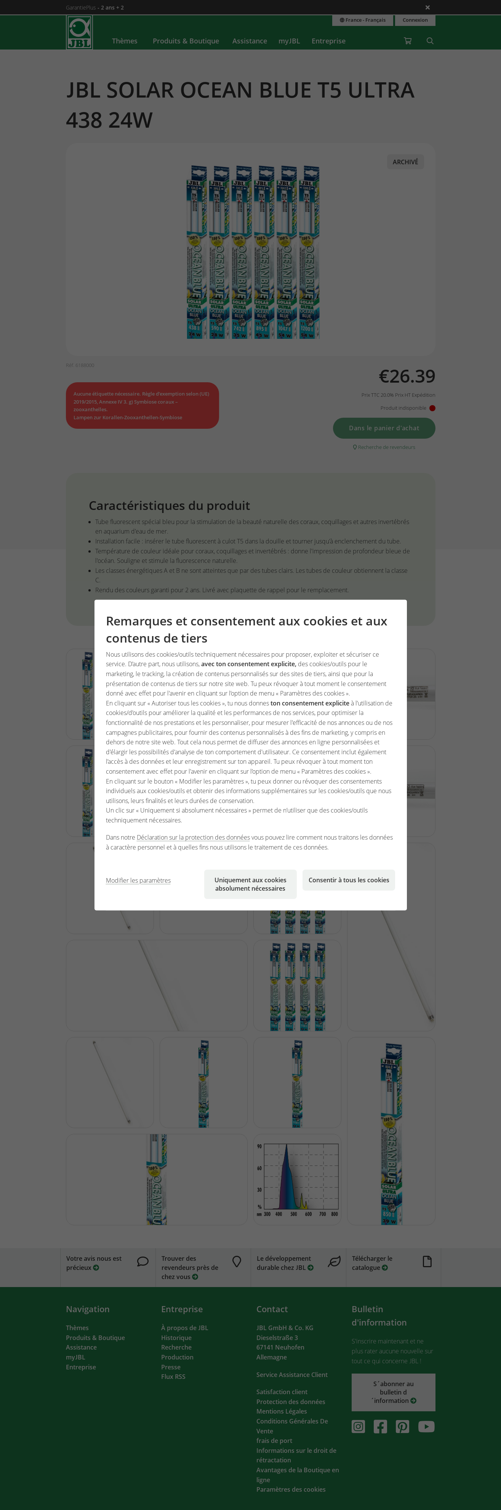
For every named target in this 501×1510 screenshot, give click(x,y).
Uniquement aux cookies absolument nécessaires (250, 883)
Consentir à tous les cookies (349, 879)
